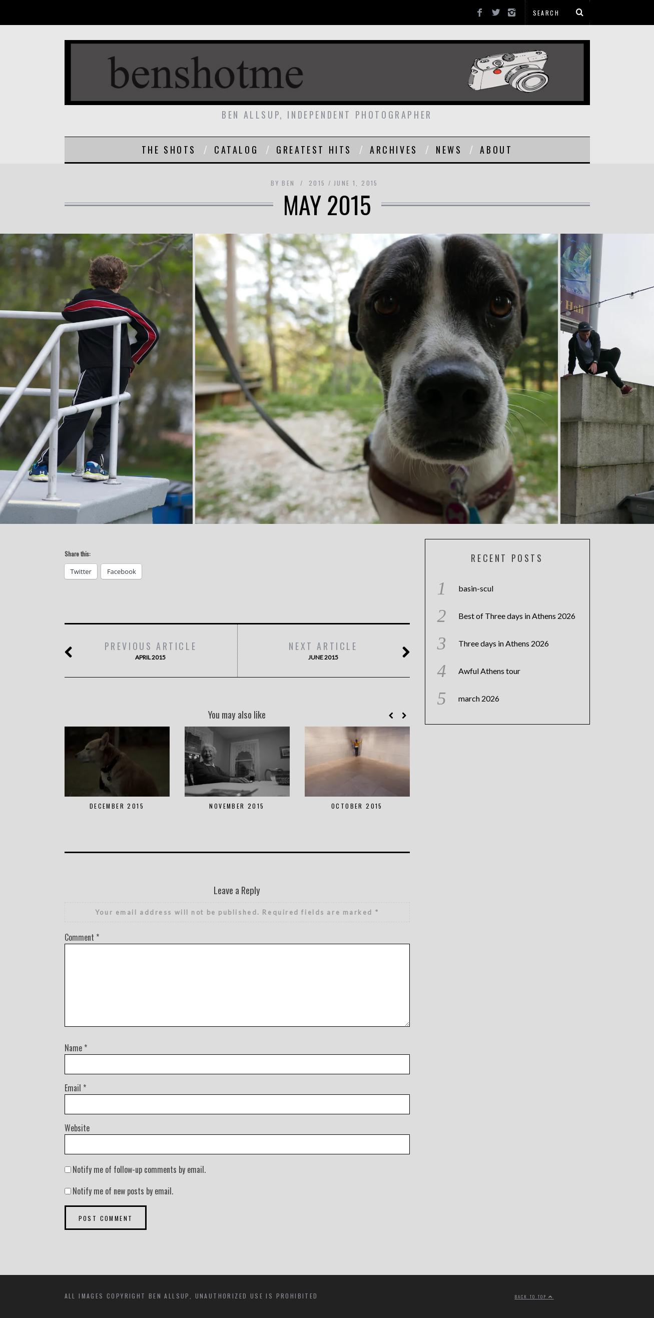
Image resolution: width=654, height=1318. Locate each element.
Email (75, 1088)
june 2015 (323, 650)
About (496, 149)
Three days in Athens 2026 (503, 643)
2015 (317, 183)
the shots (169, 149)
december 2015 (117, 806)
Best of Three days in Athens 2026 (516, 615)
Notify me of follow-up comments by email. (139, 1169)
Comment (82, 937)
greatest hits (314, 149)
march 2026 (478, 698)
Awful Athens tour (489, 671)
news (449, 149)
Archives (394, 149)
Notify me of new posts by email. (123, 1191)
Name (76, 1048)
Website (77, 1128)
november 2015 (236, 806)
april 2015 (151, 650)
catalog (236, 149)
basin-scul (475, 588)
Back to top (534, 1296)
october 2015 (357, 806)
